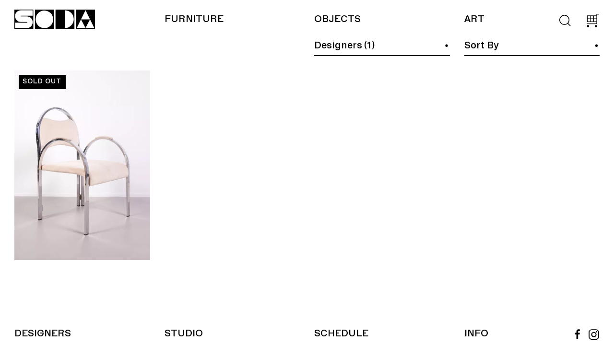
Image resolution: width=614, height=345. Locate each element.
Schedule (341, 333)
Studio (184, 333)
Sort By (481, 45)
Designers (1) (344, 45)
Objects (337, 19)
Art (474, 19)
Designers (42, 333)
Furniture (194, 19)
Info (476, 333)
